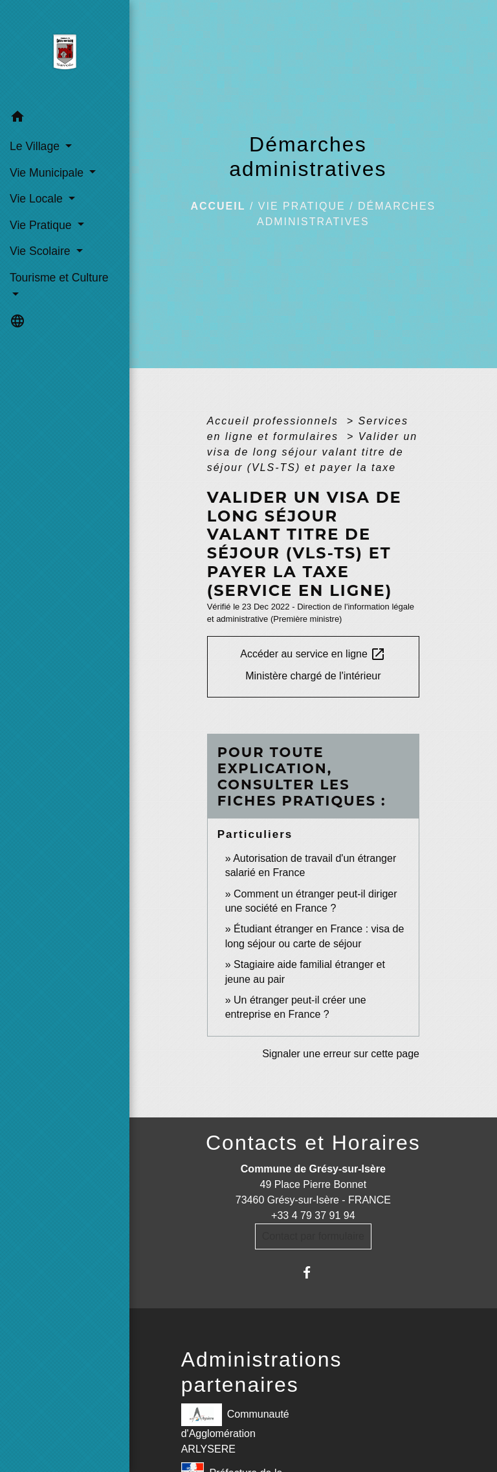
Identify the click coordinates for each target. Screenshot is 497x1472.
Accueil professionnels (275, 420)
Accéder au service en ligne (313, 654)
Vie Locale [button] (38, 198)
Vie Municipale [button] (48, 172)
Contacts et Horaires (313, 1142)
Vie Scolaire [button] (41, 251)
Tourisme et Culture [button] (59, 277)
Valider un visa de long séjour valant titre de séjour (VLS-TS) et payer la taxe (312, 452)
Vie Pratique (302, 206)
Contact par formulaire (313, 1236)
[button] (65, 118)
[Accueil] (64, 52)
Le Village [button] (36, 146)
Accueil (217, 206)
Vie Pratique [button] (42, 225)
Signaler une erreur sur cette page (340, 1053)
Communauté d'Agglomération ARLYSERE (235, 1429)
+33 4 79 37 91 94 (313, 1215)
